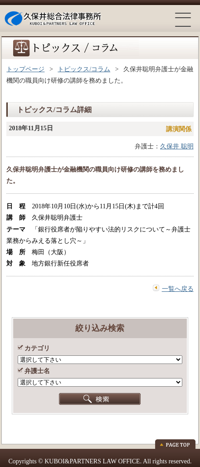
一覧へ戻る (178, 288)
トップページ (25, 69)
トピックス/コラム (84, 69)
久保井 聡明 (177, 146)
